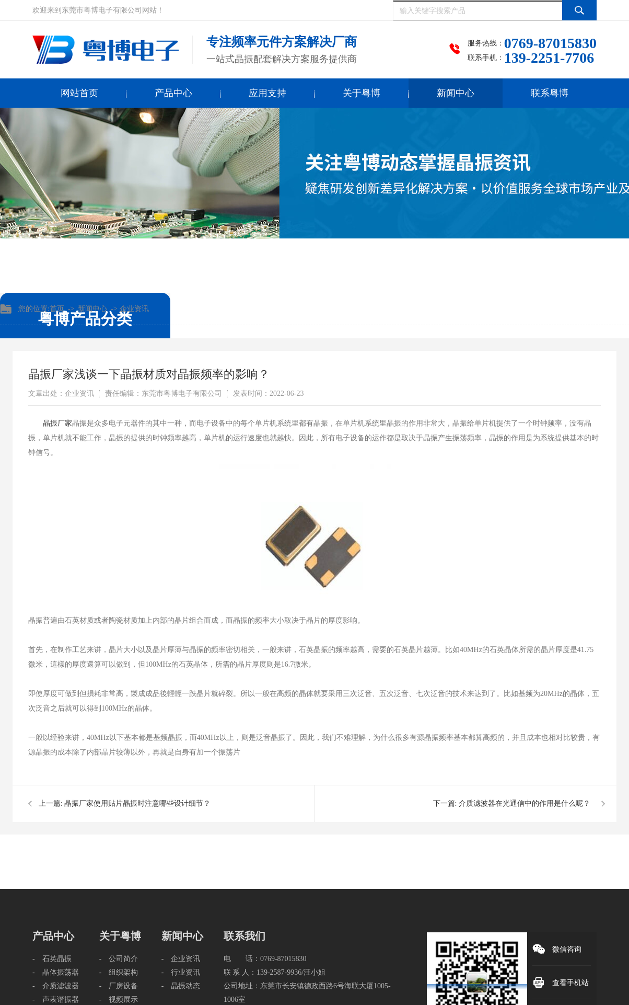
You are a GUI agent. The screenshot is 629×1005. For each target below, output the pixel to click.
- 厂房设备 (118, 986)
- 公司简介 (118, 959)
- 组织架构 (118, 972)
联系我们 (244, 936)
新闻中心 (455, 93)
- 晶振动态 (181, 986)
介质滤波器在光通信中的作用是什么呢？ (524, 803)
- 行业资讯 (181, 972)
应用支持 (267, 93)
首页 (57, 309)
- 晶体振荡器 (55, 972)
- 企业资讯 (181, 959)
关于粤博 (361, 93)
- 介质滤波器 (55, 986)
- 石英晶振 (52, 959)
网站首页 (79, 93)
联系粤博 (549, 93)
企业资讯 (134, 309)
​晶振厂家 (57, 423)
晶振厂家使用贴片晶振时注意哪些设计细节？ (137, 803)
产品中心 (173, 93)
